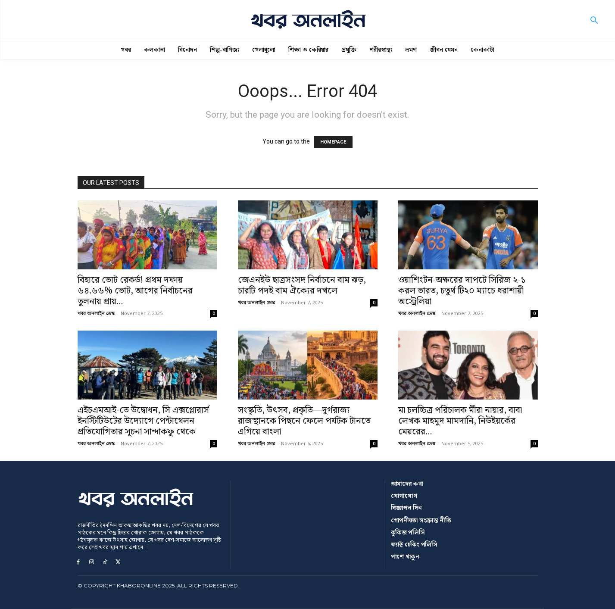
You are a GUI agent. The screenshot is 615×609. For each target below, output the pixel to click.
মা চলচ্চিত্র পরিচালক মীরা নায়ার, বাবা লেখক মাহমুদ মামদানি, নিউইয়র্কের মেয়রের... (460, 421)
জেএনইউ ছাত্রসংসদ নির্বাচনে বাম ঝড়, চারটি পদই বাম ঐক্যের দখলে (302, 285)
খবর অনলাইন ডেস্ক (96, 313)
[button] (594, 20)
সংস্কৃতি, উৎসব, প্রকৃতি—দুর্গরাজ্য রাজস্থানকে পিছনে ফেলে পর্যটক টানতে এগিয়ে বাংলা (304, 421)
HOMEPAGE (333, 142)
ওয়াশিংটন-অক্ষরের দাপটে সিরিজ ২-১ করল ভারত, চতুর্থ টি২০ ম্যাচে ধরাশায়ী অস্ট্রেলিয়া (462, 291)
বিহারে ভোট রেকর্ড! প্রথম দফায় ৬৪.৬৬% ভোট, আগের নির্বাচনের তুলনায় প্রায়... (135, 291)
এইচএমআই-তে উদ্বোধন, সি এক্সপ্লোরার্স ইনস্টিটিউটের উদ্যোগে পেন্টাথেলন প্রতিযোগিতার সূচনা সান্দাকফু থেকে (143, 421)
